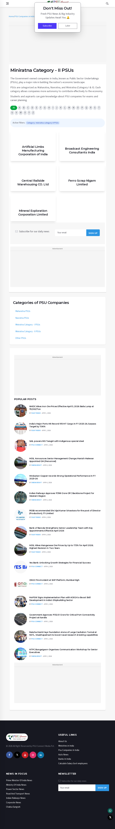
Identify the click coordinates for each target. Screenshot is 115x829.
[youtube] (25, 755)
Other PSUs (20, 338)
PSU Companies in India (25, 16)
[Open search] (107, 3)
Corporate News (13, 802)
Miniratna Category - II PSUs (28, 331)
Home (11, 16)
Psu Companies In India (68, 750)
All (14, 107)
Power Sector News (15, 789)
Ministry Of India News (16, 784)
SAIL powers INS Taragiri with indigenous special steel (56, 441)
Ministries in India (66, 745)
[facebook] (9, 755)
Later (67, 25)
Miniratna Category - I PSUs (27, 324)
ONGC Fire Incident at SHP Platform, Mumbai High (54, 580)
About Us (62, 741)
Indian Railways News (16, 798)
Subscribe (47, 25)
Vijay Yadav (36, 413)
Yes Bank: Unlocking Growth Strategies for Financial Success (60, 562)
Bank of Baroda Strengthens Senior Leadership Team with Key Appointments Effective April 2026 (61, 529)
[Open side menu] (7, 3)
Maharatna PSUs (22, 311)
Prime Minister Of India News (19, 780)
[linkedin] (40, 755)
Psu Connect (37, 445)
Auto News (63, 754)
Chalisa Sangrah (13, 806)
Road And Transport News (18, 793)
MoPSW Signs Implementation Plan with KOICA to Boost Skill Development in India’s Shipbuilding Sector (60, 599)
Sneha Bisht (36, 465)
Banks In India (64, 759)
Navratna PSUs (22, 318)
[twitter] (17, 755)
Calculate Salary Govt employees (73, 763)
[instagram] (33, 755)
